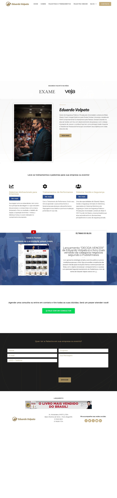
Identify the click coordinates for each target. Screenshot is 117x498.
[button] (65, 135)
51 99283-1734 (58, 421)
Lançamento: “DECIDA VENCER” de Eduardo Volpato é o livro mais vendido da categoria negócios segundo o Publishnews (83, 251)
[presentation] (72, 372)
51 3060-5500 (58, 419)
